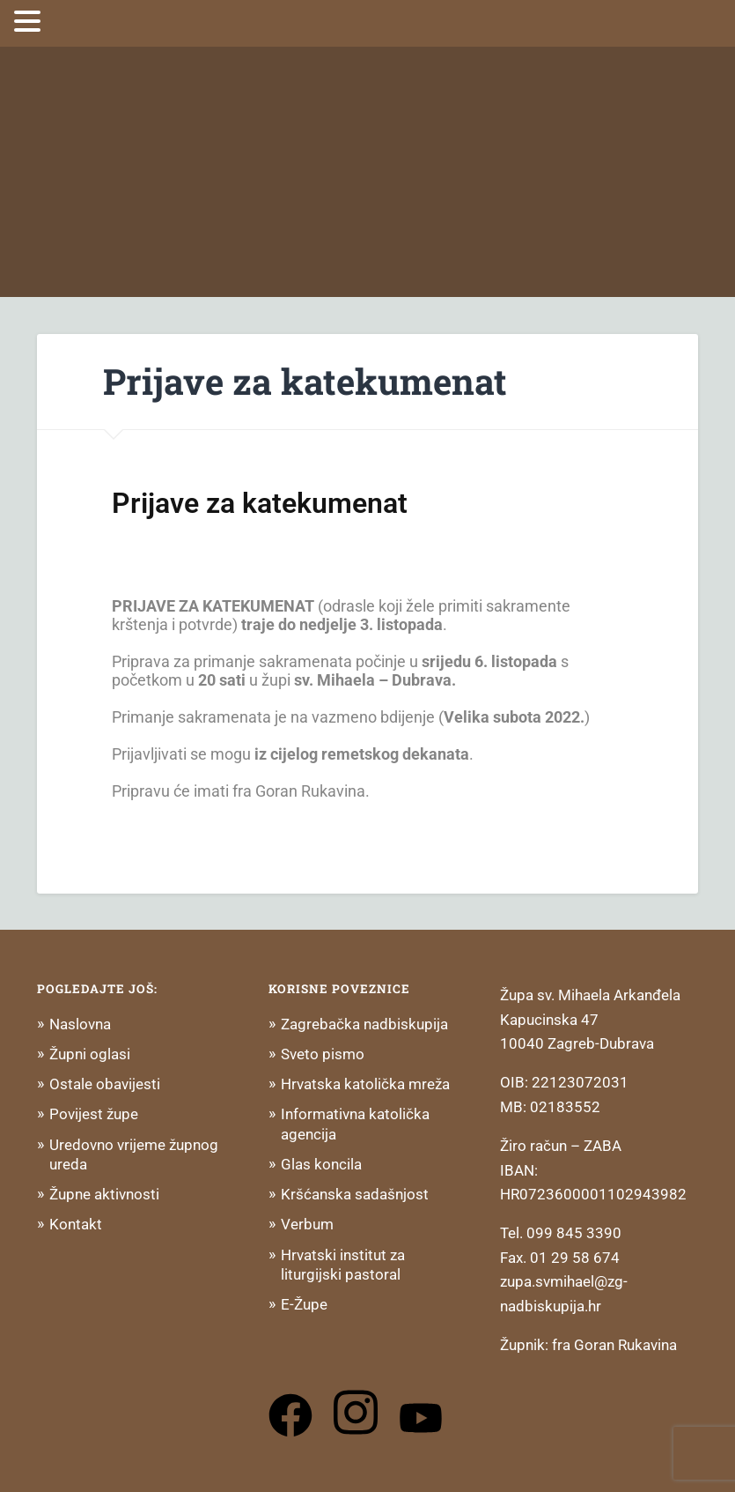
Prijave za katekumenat (305, 381)
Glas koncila (321, 1164)
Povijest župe (93, 1114)
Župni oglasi (89, 1054)
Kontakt (75, 1224)
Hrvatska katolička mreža (365, 1084)
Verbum (307, 1224)
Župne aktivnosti (104, 1194)
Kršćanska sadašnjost (355, 1194)
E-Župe (304, 1304)
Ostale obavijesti (104, 1084)
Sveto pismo (322, 1054)
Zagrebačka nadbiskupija (364, 1024)
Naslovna (80, 1024)
